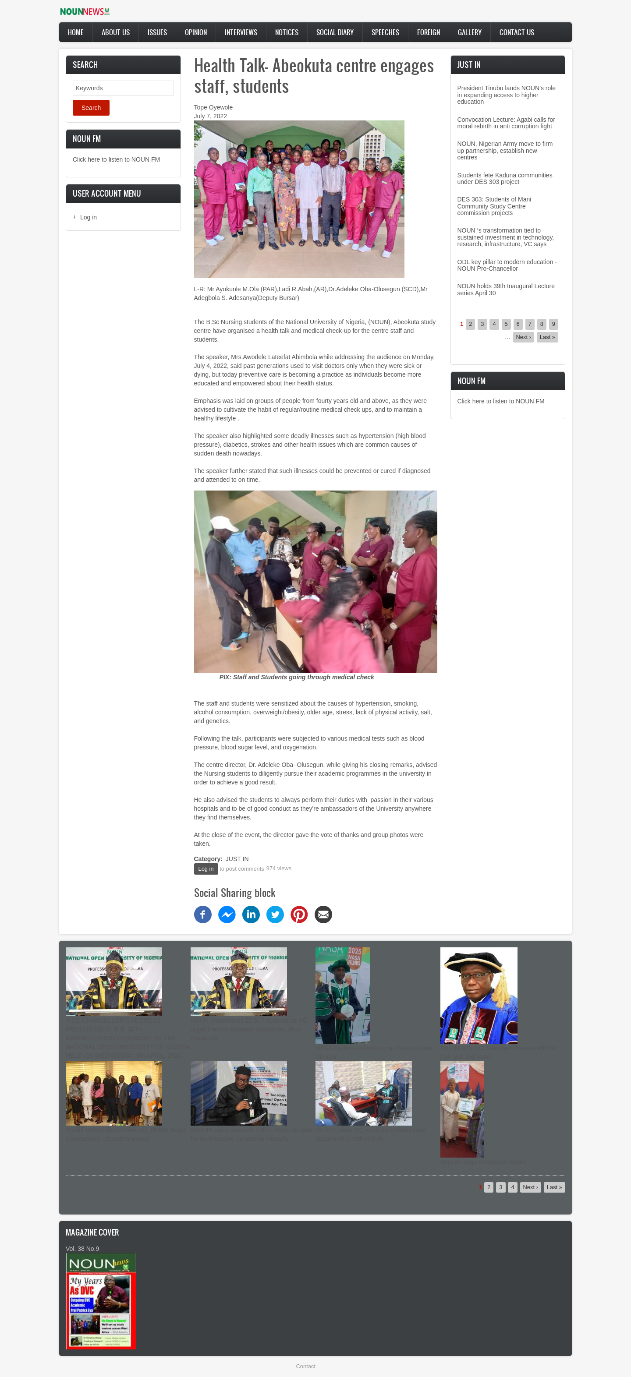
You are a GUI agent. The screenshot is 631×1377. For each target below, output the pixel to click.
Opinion (196, 32)
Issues (157, 32)
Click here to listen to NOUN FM (116, 159)
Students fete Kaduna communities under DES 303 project (505, 178)
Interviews (241, 32)
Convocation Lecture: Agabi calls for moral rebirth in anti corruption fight (506, 123)
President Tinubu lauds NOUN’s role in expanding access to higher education (506, 95)
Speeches (385, 32)
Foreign (428, 32)
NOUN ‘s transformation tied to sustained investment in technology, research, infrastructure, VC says (505, 237)
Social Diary (335, 32)
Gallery (470, 32)
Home (76, 32)
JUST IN (237, 858)
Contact (306, 1366)
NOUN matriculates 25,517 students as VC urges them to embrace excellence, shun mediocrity (249, 1029)
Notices (286, 32)
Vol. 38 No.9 (82, 1248)
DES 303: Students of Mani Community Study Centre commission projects (494, 206)
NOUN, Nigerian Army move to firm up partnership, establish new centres (505, 150)
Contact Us (517, 32)
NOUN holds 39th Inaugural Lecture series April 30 (506, 289)
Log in (88, 217)
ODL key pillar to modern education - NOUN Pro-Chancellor (507, 265)
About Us (116, 32)
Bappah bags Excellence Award (483, 1161)
